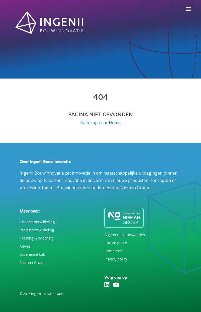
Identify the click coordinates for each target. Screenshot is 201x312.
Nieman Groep (32, 262)
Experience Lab (32, 254)
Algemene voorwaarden (124, 234)
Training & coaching (36, 238)
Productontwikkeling (37, 229)
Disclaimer (113, 250)
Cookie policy (115, 242)
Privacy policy (115, 259)
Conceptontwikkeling (37, 221)
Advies (25, 246)
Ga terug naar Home (100, 122)
